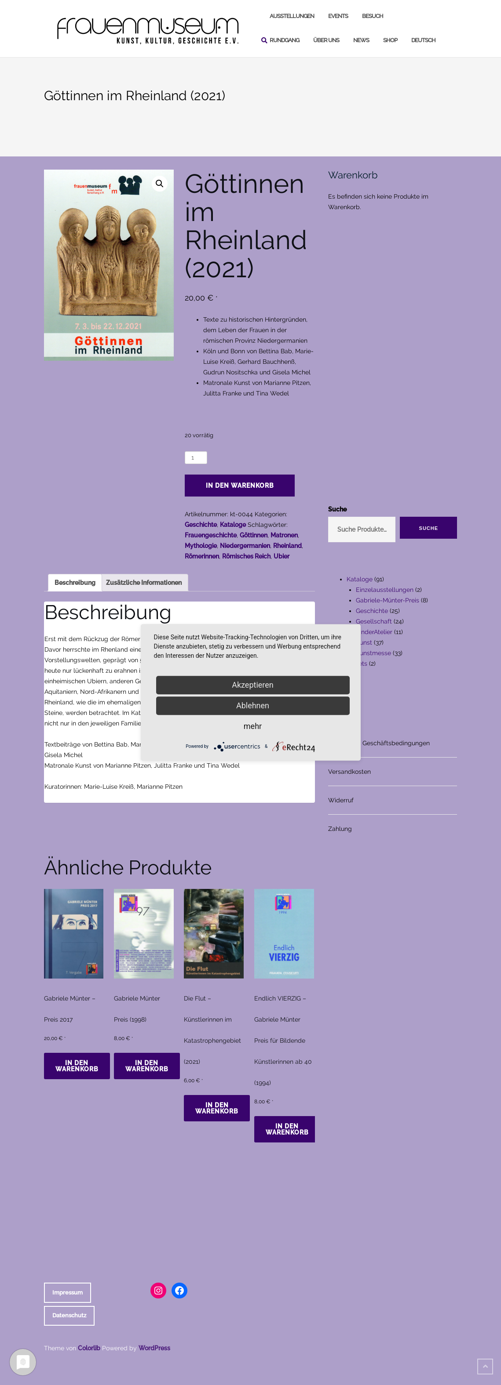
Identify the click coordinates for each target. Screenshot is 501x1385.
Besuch (372, 16)
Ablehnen (252, 705)
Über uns (326, 40)
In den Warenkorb (240, 485)
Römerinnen (202, 556)
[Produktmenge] (196, 457)
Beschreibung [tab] (75, 582)
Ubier (281, 556)
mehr (253, 726)
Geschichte (201, 524)
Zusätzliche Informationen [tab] (144, 582)
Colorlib (89, 1348)
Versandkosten (349, 771)
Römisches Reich (246, 556)
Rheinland (287, 545)
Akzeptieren (253, 684)
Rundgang (284, 40)
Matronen (284, 535)
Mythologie (201, 545)
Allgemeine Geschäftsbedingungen (379, 743)
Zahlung (340, 828)
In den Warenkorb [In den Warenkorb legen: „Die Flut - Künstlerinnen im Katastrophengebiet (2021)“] (216, 1108)
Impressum (67, 1292)
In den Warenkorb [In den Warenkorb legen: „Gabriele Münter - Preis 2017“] (77, 1066)
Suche (337, 509)
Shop (390, 40)
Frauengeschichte (211, 535)
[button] (160, 184)
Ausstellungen (292, 16)
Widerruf (341, 800)
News (361, 40)
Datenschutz (69, 1315)
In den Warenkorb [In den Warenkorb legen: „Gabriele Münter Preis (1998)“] (146, 1066)
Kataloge (233, 524)
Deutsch (423, 40)
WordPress (154, 1348)
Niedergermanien (245, 545)
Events (338, 16)
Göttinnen (253, 535)
